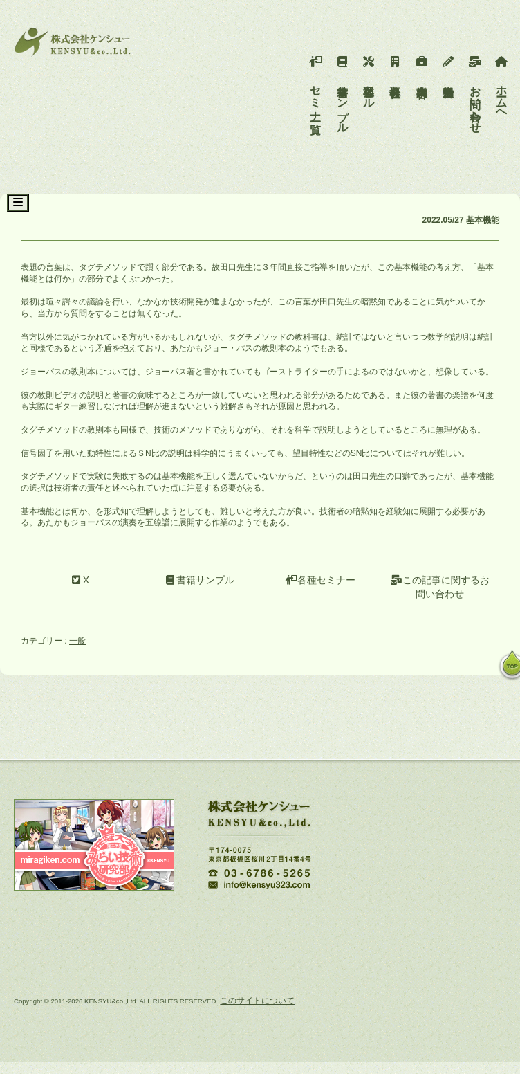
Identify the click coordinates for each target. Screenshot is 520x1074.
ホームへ (502, 85)
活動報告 (448, 66)
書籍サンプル (343, 91)
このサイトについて (257, 1000)
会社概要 (395, 66)
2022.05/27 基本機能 (461, 220)
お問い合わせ (475, 91)
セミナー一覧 (316, 85)
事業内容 (422, 66)
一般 (77, 641)
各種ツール (369, 78)
